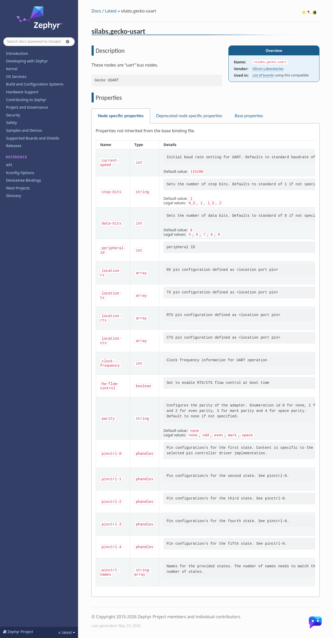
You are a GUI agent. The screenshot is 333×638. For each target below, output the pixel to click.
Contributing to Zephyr (26, 99)
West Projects (18, 188)
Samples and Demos (24, 130)
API (9, 164)
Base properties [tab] (249, 116)
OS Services (16, 76)
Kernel (11, 68)
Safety (11, 122)
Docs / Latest (104, 11)
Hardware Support (22, 91)
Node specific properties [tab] (121, 116)
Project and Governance (27, 107)
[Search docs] (39, 41)
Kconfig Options (20, 172)
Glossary (13, 195)
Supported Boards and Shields (32, 138)
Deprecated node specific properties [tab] (189, 116)
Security (13, 115)
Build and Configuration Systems (34, 84)
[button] (67, 41)
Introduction (17, 53)
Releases (13, 145)
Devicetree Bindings (23, 180)
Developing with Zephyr (27, 60)
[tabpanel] (205, 360)
